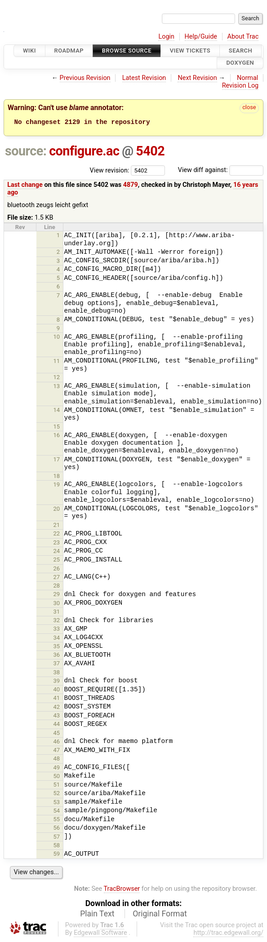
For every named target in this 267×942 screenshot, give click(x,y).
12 (56, 378)
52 (56, 794)
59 (56, 855)
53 (56, 803)
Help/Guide (201, 36)
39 (56, 682)
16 (56, 436)
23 (56, 543)
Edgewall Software (100, 934)
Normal (247, 78)
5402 (150, 152)
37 (56, 664)
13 (56, 387)
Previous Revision (85, 78)
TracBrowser (122, 890)
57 (56, 838)
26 (56, 569)
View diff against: (220, 171)
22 (56, 534)
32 (56, 621)
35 (56, 647)
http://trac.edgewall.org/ (228, 934)
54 (56, 812)
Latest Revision (144, 78)
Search (240, 50)
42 (56, 708)
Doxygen (240, 63)
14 (56, 411)
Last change (25, 186)
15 (56, 428)
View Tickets (190, 50)
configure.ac (84, 152)
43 (56, 716)
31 (56, 613)
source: (26, 152)
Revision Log (240, 85)
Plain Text (97, 915)
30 (56, 604)
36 (56, 656)
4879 (130, 186)
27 (56, 578)
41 (56, 699)
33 (56, 630)
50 (56, 777)
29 (56, 595)
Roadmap (69, 50)
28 (56, 587)
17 (56, 460)
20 (56, 510)
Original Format (160, 915)
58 (56, 846)
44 (56, 725)
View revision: (109, 171)
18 (56, 477)
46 (56, 742)
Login (166, 36)
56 (56, 829)
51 (56, 786)
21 (56, 526)
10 (56, 338)
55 (56, 820)
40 (56, 690)
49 (56, 768)
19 (56, 485)
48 (56, 759)
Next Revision (197, 78)
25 (56, 560)
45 (56, 734)
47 (56, 751)
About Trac (243, 36)
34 (56, 639)
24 (56, 552)
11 (56, 362)
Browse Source (126, 50)
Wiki (29, 50)
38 (56, 673)
